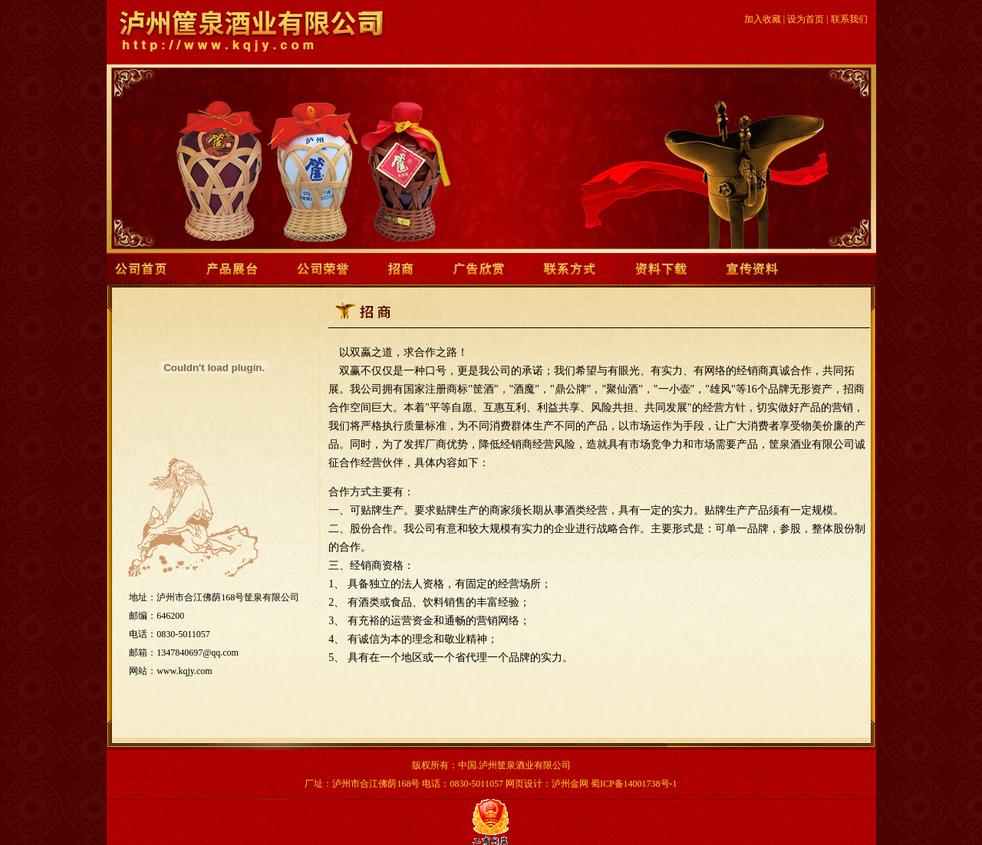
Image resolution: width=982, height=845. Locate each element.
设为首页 (805, 19)
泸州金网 (570, 783)
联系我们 (849, 19)
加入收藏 (762, 19)
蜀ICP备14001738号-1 (634, 783)
